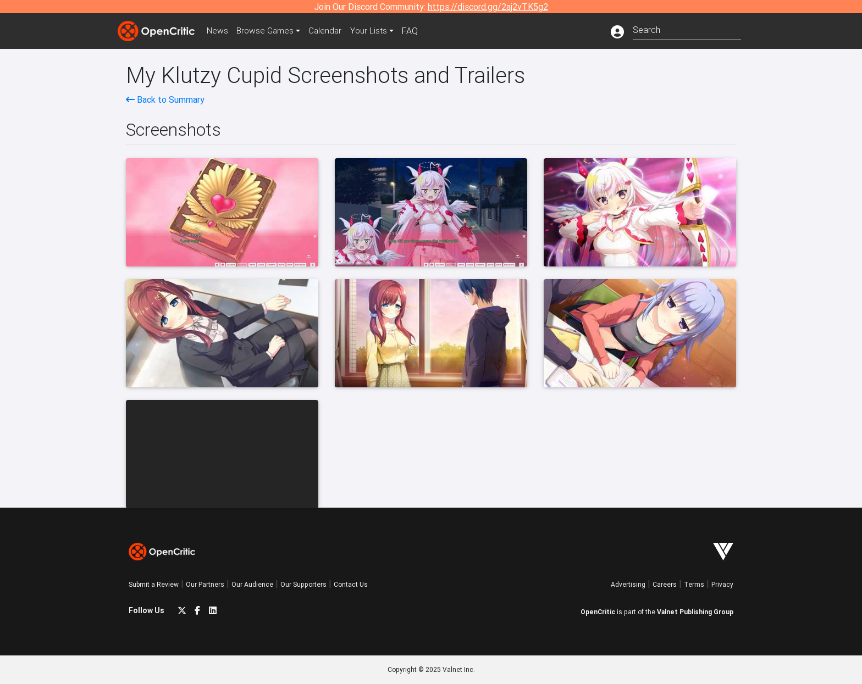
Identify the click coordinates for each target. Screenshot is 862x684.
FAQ (416, 30)
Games (268, 30)
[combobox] (687, 29)
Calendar (330, 30)
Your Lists (374, 30)
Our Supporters (303, 584)
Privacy (722, 584)
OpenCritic (598, 612)
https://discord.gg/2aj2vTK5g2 (488, 6)
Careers (665, 584)
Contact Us (351, 584)
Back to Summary (165, 99)
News (219, 30)
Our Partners (205, 584)
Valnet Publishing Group (695, 612)
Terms (694, 584)
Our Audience (252, 584)
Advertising (628, 584)
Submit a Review (154, 584)
